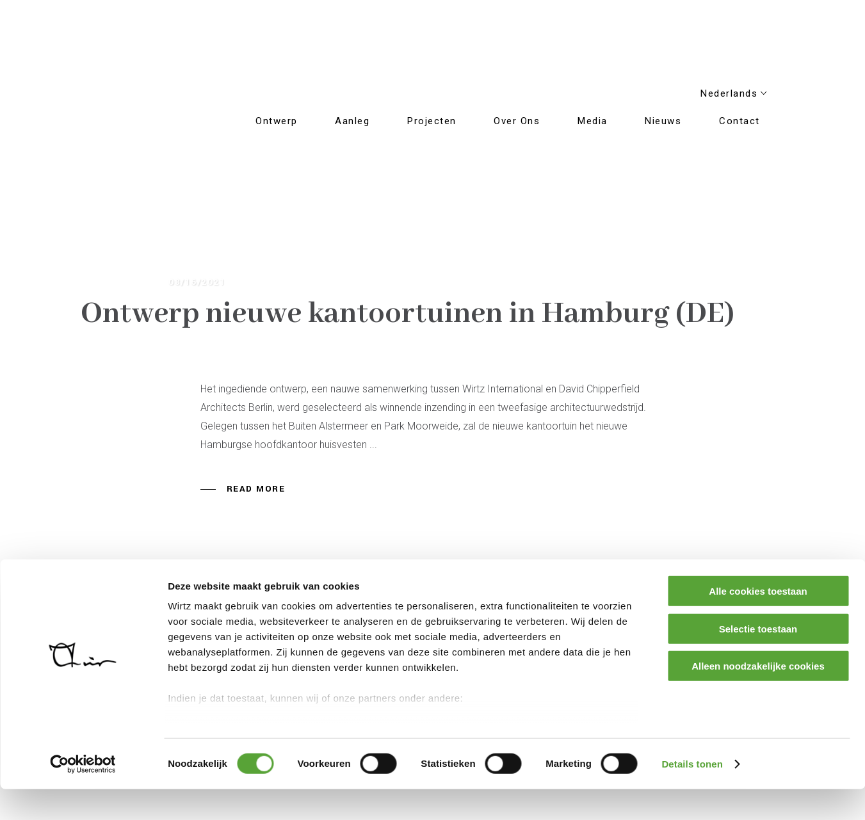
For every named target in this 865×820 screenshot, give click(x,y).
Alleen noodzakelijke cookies (758, 697)
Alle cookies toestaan (758, 622)
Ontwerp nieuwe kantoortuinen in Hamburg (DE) (407, 314)
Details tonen (691, 794)
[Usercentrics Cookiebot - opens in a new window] (83, 795)
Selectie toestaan (758, 659)
